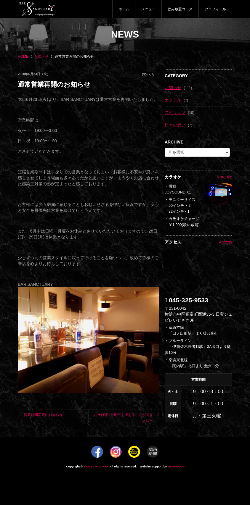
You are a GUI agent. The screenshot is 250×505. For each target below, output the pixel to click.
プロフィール (215, 9)
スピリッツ (175, 112)
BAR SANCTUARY (96, 466)
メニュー (148, 9)
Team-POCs (176, 466)
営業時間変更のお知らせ (40, 414)
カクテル (173, 100)
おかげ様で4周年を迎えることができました (126, 417)
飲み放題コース (180, 9)
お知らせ (148, 74)
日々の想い (175, 124)
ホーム (123, 9)
